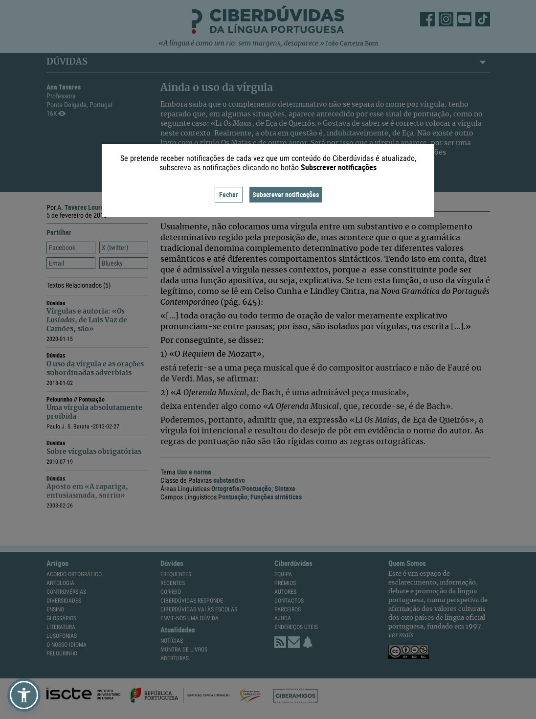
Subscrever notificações (285, 194)
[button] (24, 695)
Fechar (228, 194)
